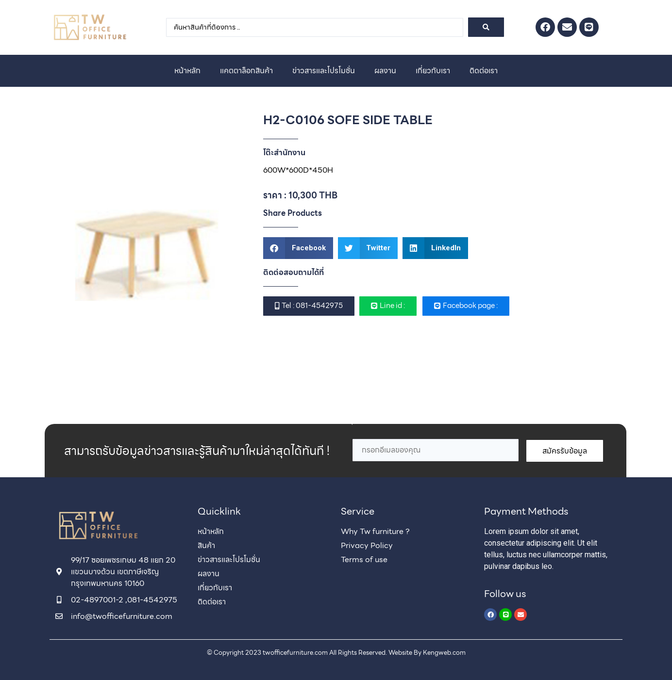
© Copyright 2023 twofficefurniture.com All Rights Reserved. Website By (315, 653)
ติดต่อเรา (484, 71)
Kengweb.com (444, 653)
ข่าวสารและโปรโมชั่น (323, 71)
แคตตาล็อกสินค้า (246, 71)
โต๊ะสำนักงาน (284, 152)
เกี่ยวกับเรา (433, 71)
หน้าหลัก (187, 71)
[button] (298, 248)
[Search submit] (486, 27)
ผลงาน (385, 71)
